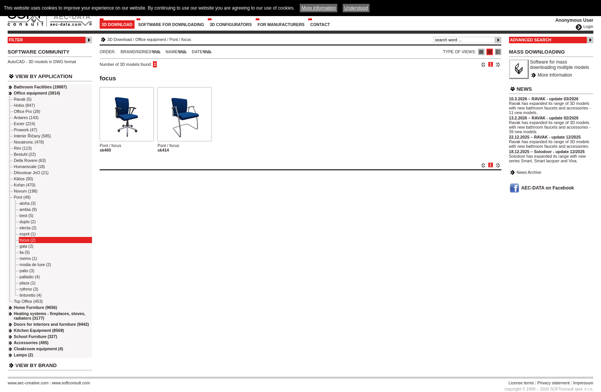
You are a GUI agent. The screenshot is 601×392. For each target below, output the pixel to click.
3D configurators (231, 24)
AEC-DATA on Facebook (547, 188)
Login (588, 26)
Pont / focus (110, 145)
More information (555, 75)
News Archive (529, 172)
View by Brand (36, 365)
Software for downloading (171, 24)
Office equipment (150, 39)
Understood (356, 8)
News (524, 89)
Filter (16, 40)
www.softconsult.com (71, 383)
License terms (521, 383)
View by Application (43, 76)
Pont (173, 39)
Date (197, 51)
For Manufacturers (281, 24)
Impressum (583, 383)
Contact (320, 24)
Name (171, 51)
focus (186, 39)
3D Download (117, 24)
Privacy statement (553, 383)
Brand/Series (135, 51)
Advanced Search (531, 40)
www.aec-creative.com (28, 383)
